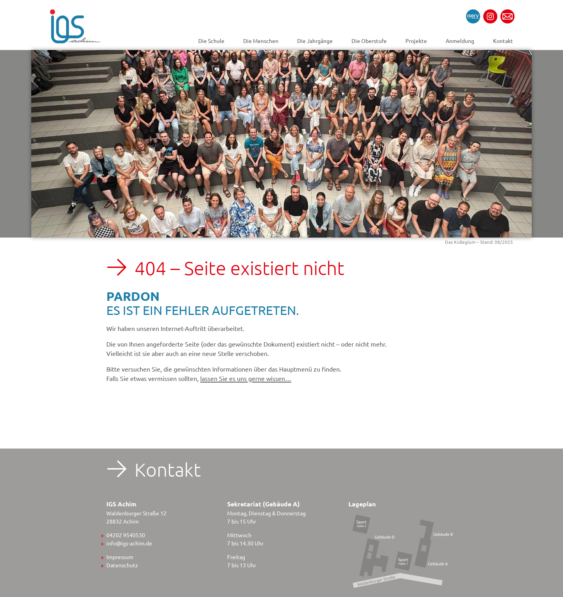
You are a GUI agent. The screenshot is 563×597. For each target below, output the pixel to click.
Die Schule (211, 40)
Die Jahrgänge (315, 40)
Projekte (416, 40)
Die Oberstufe (369, 40)
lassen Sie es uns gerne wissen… (245, 378)
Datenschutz (122, 564)
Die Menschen (260, 40)
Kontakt (503, 40)
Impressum (119, 556)
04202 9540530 (125, 534)
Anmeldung (460, 40)
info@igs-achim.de (129, 543)
